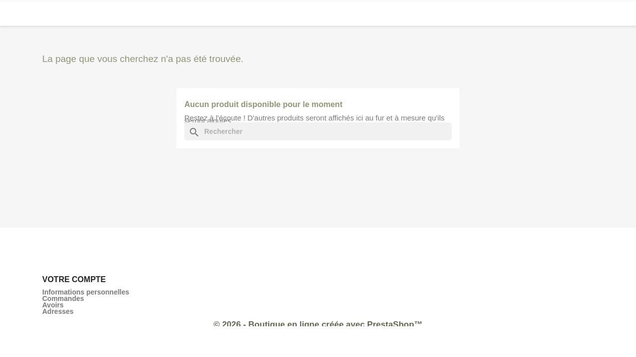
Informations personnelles (85, 292)
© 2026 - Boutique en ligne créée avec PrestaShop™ (318, 324)
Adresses (58, 311)
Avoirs (53, 305)
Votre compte (74, 279)
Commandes (63, 298)
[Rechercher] (318, 131)
